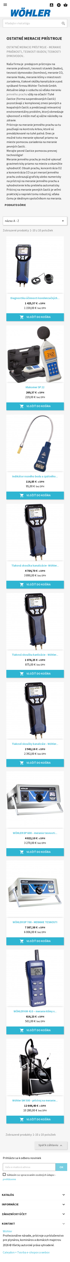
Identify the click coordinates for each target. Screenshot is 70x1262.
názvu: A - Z (35, 221)
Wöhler (7, 1231)
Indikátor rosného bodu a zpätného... (35, 476)
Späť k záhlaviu (50, 1145)
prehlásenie (9, 1179)
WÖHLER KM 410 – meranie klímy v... (35, 1011)
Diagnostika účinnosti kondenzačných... (35, 298)
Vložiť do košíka (35, 317)
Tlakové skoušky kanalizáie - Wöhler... (35, 744)
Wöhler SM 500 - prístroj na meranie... (35, 1100)
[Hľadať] (35, 23)
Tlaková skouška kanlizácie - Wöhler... (35, 654)
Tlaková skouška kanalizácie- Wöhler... (35, 565)
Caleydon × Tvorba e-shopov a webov (26, 1252)
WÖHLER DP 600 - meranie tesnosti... (35, 833)
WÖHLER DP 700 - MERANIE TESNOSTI (35, 922)
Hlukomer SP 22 (35, 387)
